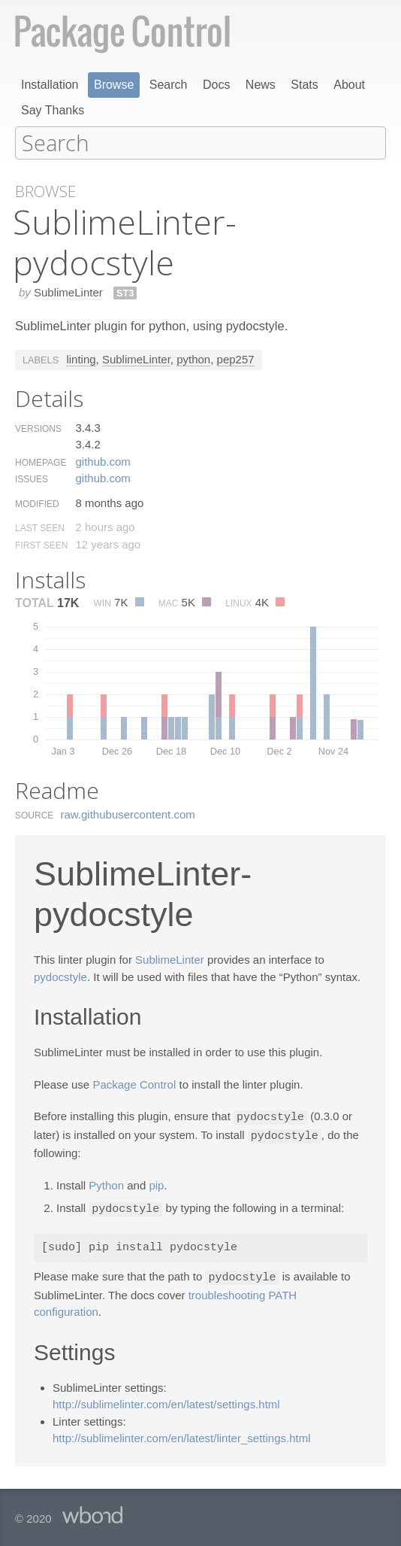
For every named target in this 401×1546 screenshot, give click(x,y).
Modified (37, 503)
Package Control (134, 1083)
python (193, 358)
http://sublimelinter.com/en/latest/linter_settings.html (182, 1434)
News (261, 84)
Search (168, 84)
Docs (216, 84)
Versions (38, 428)
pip (156, 1183)
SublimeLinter (68, 291)
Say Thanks (52, 110)
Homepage (40, 462)
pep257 (236, 358)
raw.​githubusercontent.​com (128, 813)
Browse (114, 84)
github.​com (102, 460)
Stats (304, 84)
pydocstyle (60, 976)
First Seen (41, 544)
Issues (31, 478)
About (349, 84)
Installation (50, 84)
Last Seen (40, 527)
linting (80, 358)
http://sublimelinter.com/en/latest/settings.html (166, 1400)
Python (106, 1183)
